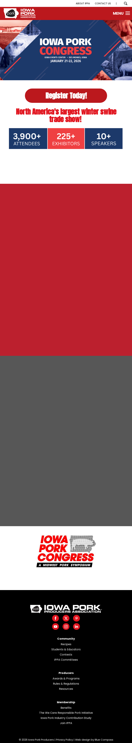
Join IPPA (66, 723)
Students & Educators (66, 649)
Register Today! (66, 95)
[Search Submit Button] (125, 3)
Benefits (66, 708)
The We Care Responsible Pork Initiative (66, 713)
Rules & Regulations (66, 684)
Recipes (66, 644)
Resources (66, 689)
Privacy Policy (64, 739)
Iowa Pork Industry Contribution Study (66, 718)
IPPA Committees (66, 660)
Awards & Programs (66, 678)
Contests (66, 655)
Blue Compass (104, 739)
